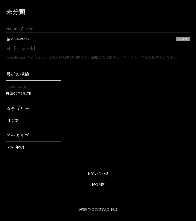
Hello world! (21, 48)
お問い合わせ (98, 173)
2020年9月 (16, 147)
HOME (98, 184)
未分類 (183, 39)
